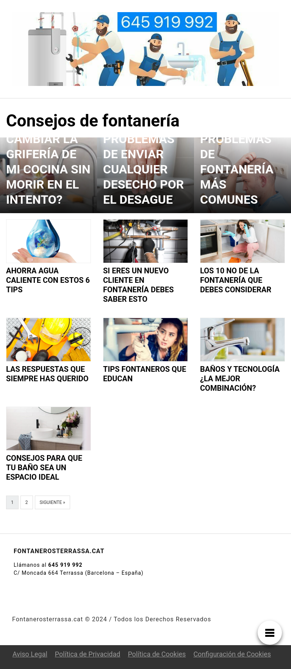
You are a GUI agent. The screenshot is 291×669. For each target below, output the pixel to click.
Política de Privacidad (87, 654)
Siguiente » (52, 502)
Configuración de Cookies (232, 654)
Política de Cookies (157, 654)
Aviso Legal (30, 654)
